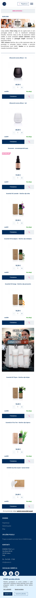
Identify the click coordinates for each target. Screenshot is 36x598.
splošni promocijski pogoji (25, 511)
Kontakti (6, 545)
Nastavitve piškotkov (21, 594)
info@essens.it (6, 562)
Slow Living (5, 16)
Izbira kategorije (18, 11)
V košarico (13, 96)
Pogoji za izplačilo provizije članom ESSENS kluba (16, 539)
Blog (3, 529)
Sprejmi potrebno (19, 589)
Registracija (5, 523)
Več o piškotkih (7, 589)
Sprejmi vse (8, 594)
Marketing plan (6, 526)
